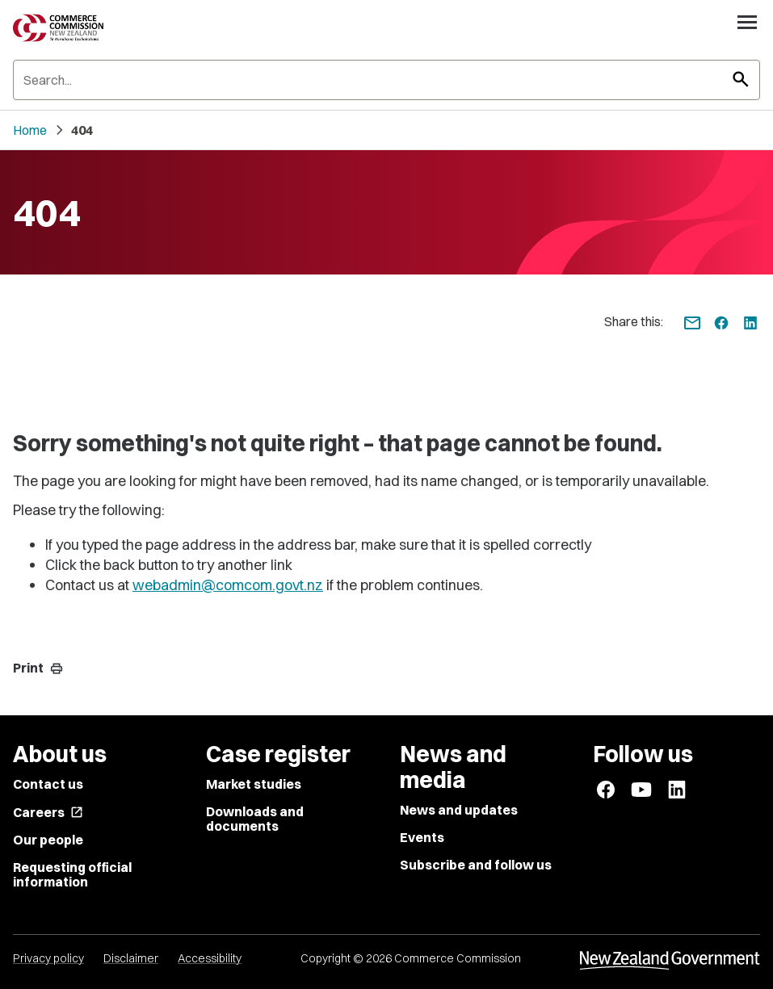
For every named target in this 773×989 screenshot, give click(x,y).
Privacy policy (48, 958)
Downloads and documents (255, 818)
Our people (48, 840)
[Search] (386, 80)
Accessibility (210, 958)
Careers (48, 812)
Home (30, 130)
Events (422, 837)
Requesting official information (72, 874)
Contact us (48, 784)
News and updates (459, 810)
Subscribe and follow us (476, 865)
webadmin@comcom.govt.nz (227, 585)
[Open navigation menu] (747, 22)
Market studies (253, 784)
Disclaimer (130, 958)
